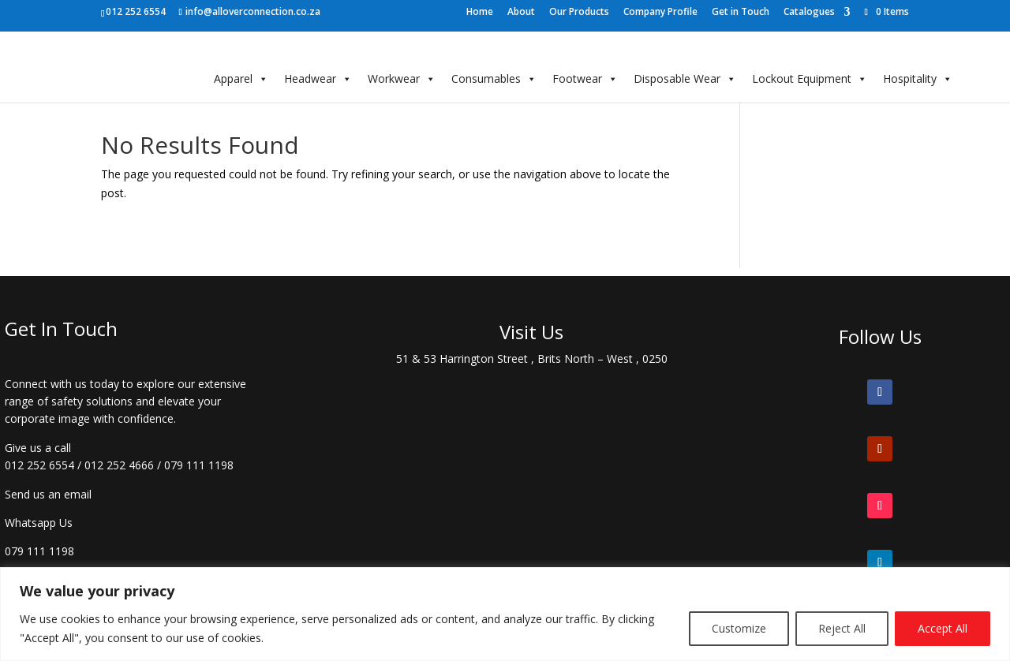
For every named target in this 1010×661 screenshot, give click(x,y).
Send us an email (48, 494)
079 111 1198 (199, 464)
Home (479, 12)
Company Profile (660, 12)
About (521, 12)
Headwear (318, 79)
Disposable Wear (685, 79)
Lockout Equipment (809, 79)
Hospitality (917, 79)
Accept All (942, 628)
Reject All (842, 628)
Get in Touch (740, 12)
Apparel (241, 79)
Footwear (585, 79)
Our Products (579, 12)
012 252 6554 (39, 464)
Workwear (402, 79)
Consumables (494, 79)
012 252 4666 (119, 464)
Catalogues (809, 12)
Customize (739, 628)
